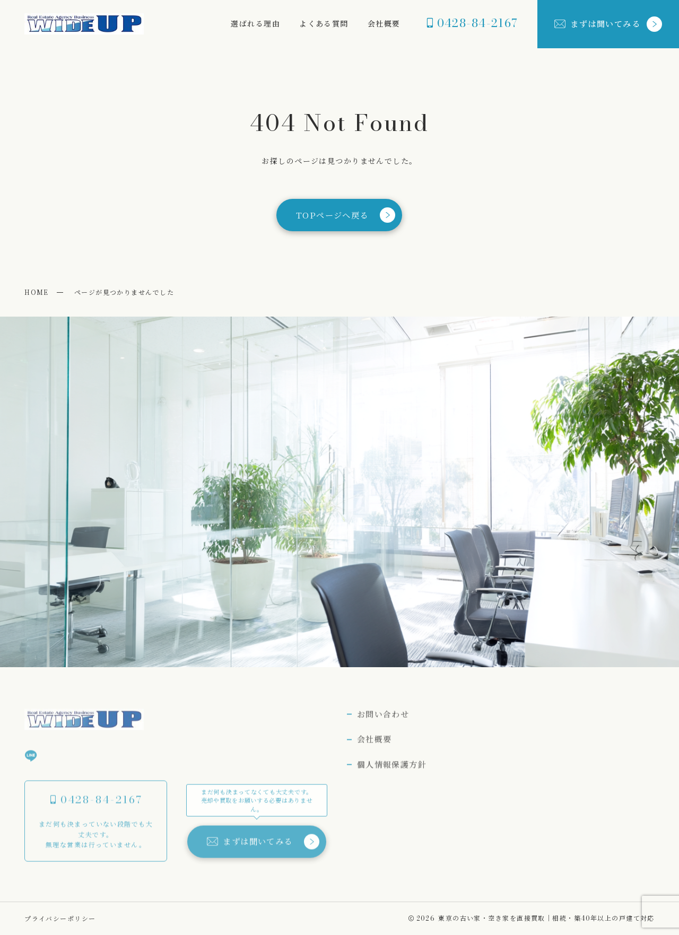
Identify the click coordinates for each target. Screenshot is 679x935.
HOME (36, 291)
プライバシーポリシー (59, 918)
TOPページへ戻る (345, 215)
